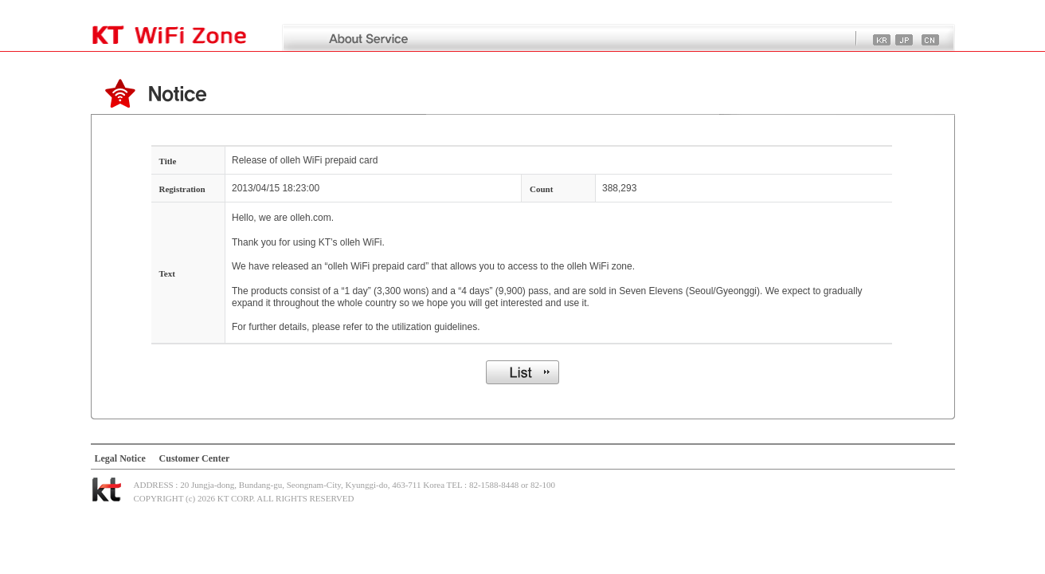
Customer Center (194, 458)
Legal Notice (120, 458)
